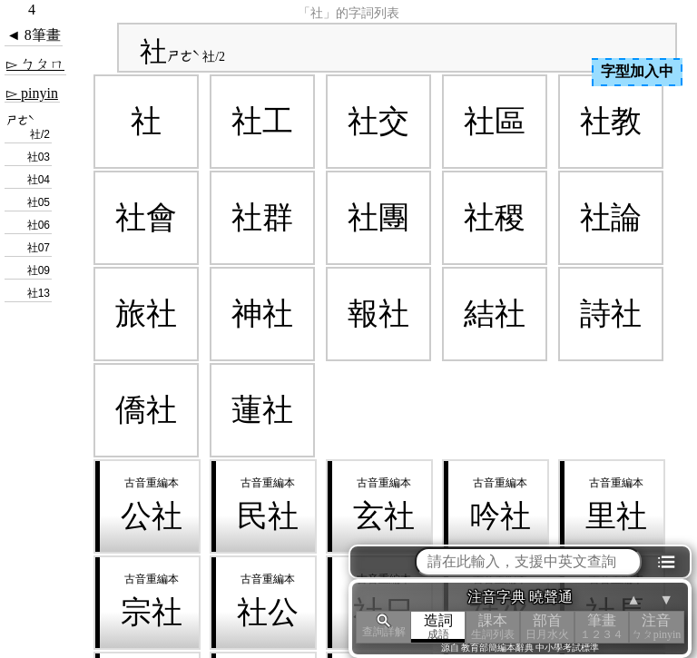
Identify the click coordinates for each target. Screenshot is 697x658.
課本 (493, 627)
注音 (656, 627)
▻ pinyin (32, 93)
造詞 (438, 627)
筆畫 (601, 627)
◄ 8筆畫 (33, 35)
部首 (547, 627)
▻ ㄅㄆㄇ (35, 64)
